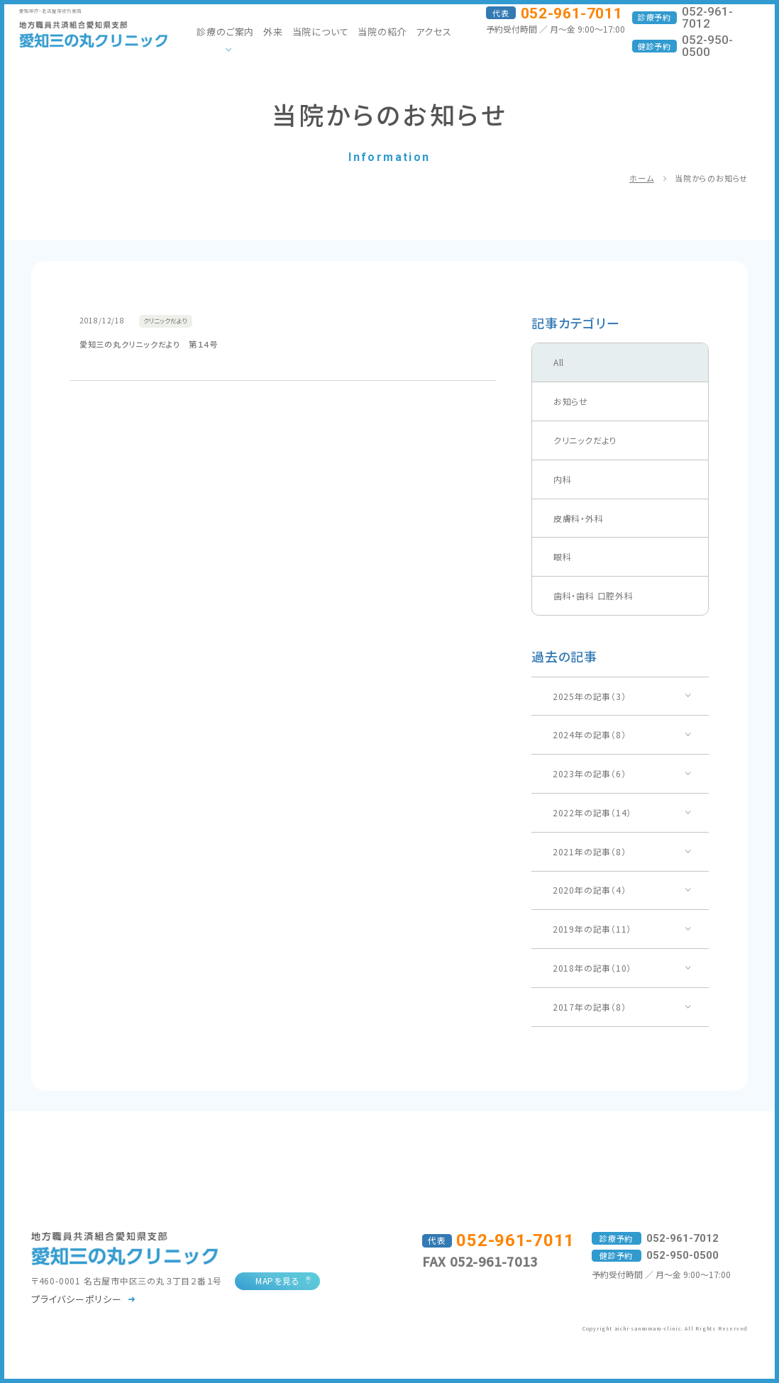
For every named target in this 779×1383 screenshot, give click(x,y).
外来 (273, 31)
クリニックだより (585, 440)
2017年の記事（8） (589, 1007)
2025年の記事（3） (589, 696)
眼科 (562, 556)
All (558, 362)
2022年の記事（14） (592, 812)
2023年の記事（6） (589, 773)
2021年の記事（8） (589, 851)
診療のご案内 (225, 31)
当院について (320, 31)
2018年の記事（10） (592, 968)
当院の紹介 (382, 31)
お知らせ (570, 401)
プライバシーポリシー (76, 1299)
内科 (562, 479)
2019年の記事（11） (592, 929)
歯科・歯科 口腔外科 (593, 595)
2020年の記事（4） (589, 890)
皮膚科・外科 (578, 518)
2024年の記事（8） (589, 734)
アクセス (433, 31)
